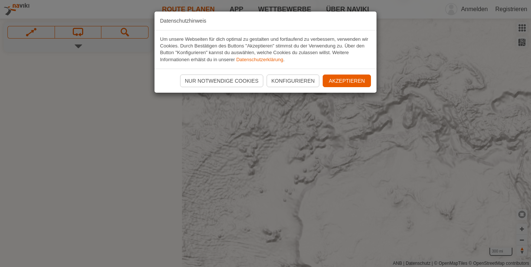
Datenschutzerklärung (259, 59)
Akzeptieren (347, 81)
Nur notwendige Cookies (221, 81)
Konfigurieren (293, 81)
